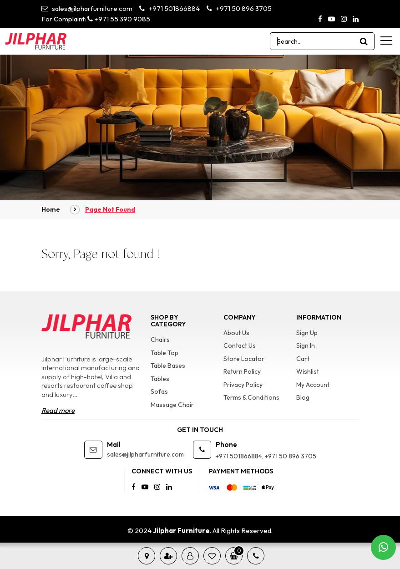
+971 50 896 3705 (239, 8)
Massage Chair (172, 405)
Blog (302, 397)
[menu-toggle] (386, 40)
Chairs (160, 339)
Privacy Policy (243, 385)
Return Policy (242, 371)
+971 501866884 (169, 8)
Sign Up (307, 333)
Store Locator (243, 359)
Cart (302, 359)
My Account (312, 385)
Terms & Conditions (251, 397)
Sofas (159, 391)
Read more (58, 410)
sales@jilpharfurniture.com (86, 8)
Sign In (305, 345)
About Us (236, 333)
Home (50, 209)
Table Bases (168, 365)
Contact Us (239, 345)
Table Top (164, 353)
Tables (160, 379)
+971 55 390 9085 (118, 19)
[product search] (364, 41)
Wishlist (307, 371)
